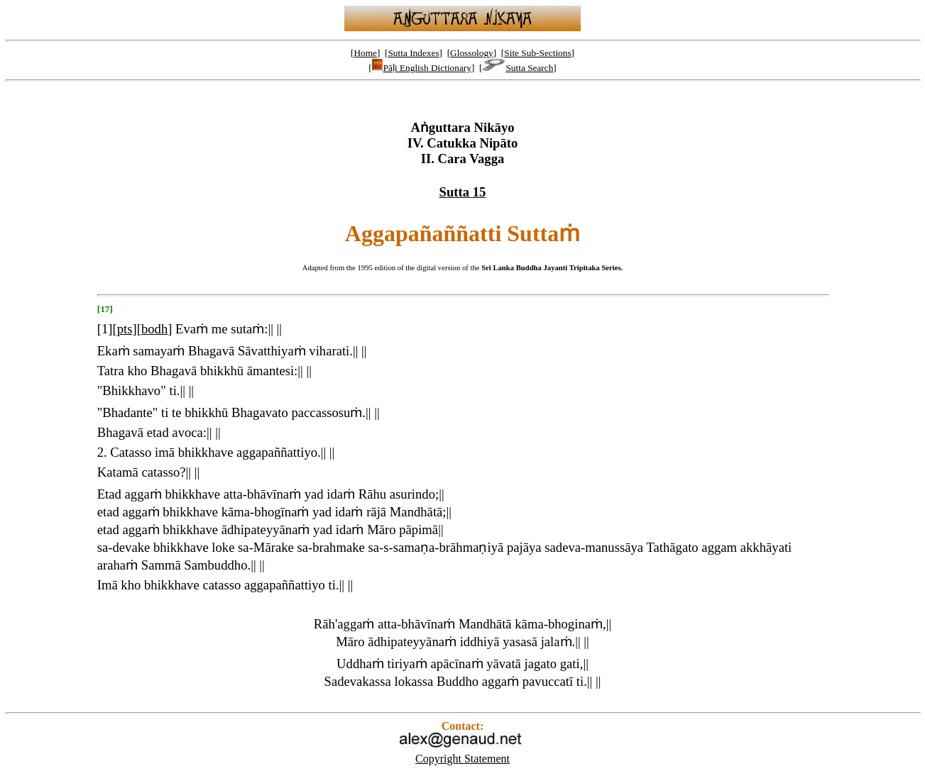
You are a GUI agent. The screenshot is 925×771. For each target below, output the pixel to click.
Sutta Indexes (413, 53)
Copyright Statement (462, 759)
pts (125, 328)
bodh (154, 328)
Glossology (471, 53)
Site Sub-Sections (537, 53)
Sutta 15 (462, 191)
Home (365, 53)
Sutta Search (517, 67)
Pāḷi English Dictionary (421, 67)
